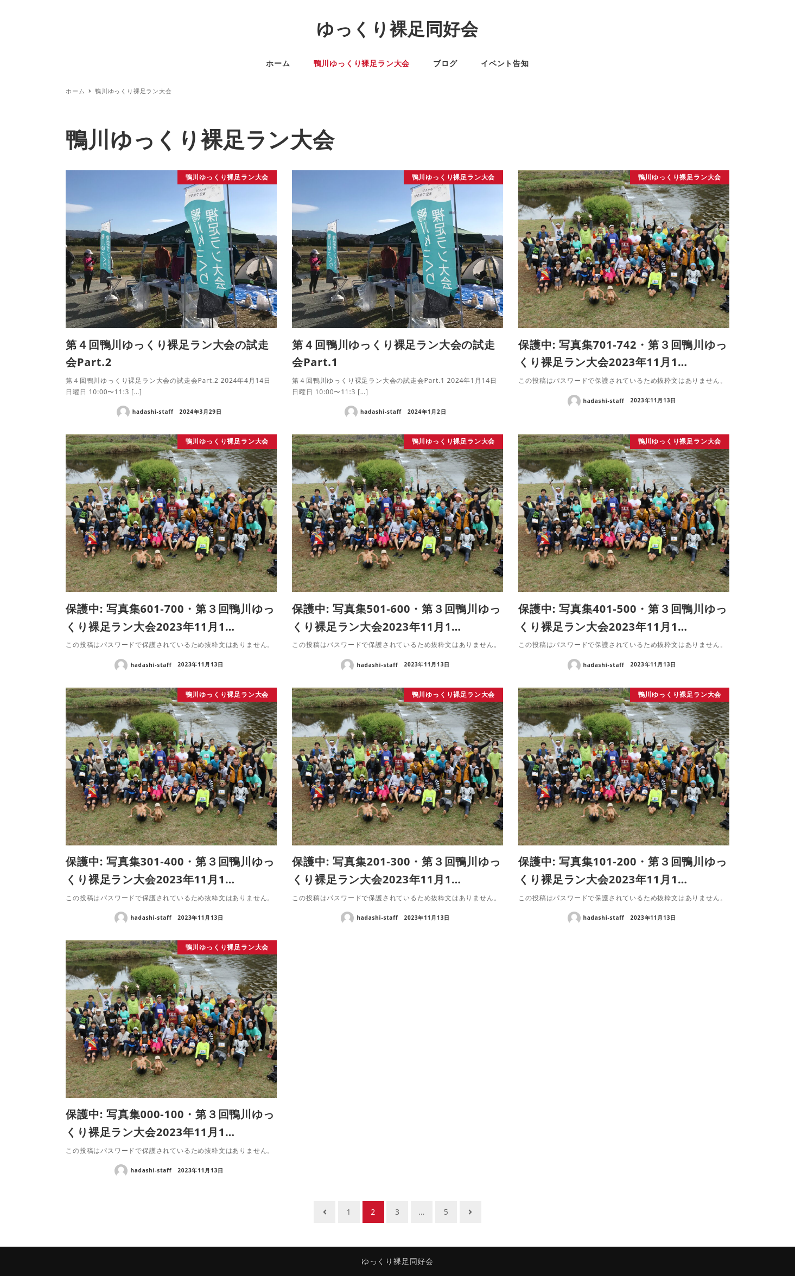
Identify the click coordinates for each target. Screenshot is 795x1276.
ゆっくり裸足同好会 (397, 28)
